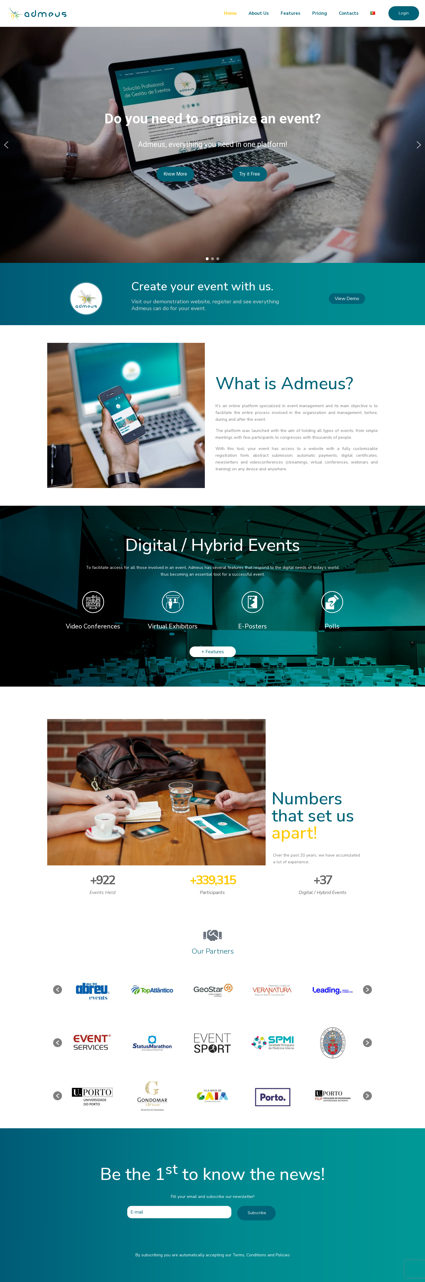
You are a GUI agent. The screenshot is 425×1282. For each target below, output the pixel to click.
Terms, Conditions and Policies (261, 1255)
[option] (92, 989)
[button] (6, 145)
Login (404, 13)
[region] (212, 145)
